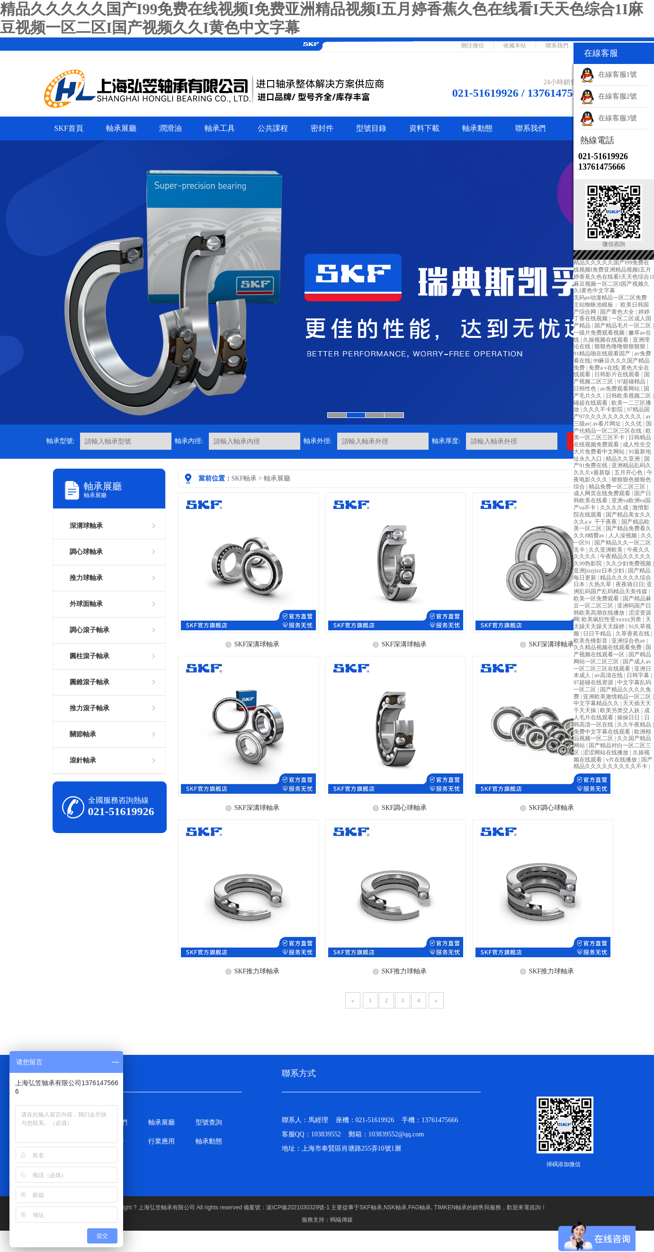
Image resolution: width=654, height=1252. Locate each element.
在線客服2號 (608, 96)
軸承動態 (477, 128)
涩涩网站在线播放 (606, 752)
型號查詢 (209, 1122)
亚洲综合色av (628, 640)
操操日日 (629, 717)
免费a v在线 (603, 367)
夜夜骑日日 (630, 584)
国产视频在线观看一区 (612, 651)
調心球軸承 (86, 551)
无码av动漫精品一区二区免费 (610, 297)
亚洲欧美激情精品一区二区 (618, 696)
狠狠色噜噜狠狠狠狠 (620, 346)
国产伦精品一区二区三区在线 (612, 427)
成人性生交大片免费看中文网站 (612, 448)
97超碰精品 (632, 381)
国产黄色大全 (618, 311)
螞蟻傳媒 (341, 1219)
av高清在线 (609, 675)
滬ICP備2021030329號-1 (298, 1207)
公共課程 (273, 128)
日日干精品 (598, 633)
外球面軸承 (86, 604)
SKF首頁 (68, 128)
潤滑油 (170, 128)
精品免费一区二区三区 (618, 486)
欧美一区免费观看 (596, 598)
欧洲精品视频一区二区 (612, 735)
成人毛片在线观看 (611, 714)
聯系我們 (557, 45)
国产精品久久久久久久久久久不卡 (613, 763)
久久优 (634, 423)
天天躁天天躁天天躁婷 (612, 623)
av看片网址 (607, 423)
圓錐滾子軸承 (89, 682)
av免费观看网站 (620, 388)
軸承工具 (220, 128)
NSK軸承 (395, 1207)
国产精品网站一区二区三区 (612, 658)
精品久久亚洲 (623, 458)
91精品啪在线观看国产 (602, 353)
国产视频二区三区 (611, 378)
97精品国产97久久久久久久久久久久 (611, 413)
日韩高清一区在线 (611, 721)
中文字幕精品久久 (596, 703)
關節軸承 (83, 734)
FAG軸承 (419, 1207)
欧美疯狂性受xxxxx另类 (612, 619)
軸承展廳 (121, 128)
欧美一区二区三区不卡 (612, 434)
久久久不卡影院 (603, 409)
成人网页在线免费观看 (602, 493)
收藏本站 (514, 45)
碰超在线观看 (591, 402)
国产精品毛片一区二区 (623, 325)
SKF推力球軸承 (257, 971)
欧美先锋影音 (591, 640)
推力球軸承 (86, 577)
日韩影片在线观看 (617, 374)
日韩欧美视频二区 (629, 395)
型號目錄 (371, 128)
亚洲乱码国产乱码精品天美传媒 (612, 588)
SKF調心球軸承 (404, 807)
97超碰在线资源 (594, 682)
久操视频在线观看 (606, 339)
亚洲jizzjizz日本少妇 (599, 570)
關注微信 (472, 45)
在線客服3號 (608, 118)
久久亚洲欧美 (606, 549)
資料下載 (424, 128)
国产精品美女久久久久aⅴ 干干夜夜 (612, 518)
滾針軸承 (83, 760)
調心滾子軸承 (89, 630)
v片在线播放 (622, 759)
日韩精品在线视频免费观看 (612, 441)
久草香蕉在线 (633, 633)
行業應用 (161, 1141)
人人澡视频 (623, 535)
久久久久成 (615, 507)
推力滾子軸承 (89, 708)
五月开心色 (629, 472)
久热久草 (601, 584)
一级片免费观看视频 (599, 332)
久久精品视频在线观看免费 (608, 647)
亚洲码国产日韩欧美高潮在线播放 (612, 609)
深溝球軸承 (86, 525)
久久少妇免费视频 (629, 563)
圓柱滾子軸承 (89, 656)
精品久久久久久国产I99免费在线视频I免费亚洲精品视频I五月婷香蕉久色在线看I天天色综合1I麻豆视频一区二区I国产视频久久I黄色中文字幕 (613, 276)
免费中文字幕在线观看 (602, 731)
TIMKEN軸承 (450, 1207)
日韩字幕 (639, 675)
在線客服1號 (608, 74)
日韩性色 (585, 388)
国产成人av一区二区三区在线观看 (612, 665)
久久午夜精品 (635, 724)
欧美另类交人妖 (620, 710)
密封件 (322, 128)
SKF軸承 (244, 478)
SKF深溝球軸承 (257, 644)
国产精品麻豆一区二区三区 (612, 602)
